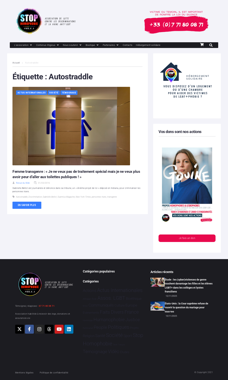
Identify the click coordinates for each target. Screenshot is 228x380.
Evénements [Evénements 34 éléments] (91, 312)
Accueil (16, 63)
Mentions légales (25, 372)
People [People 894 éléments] (100, 327)
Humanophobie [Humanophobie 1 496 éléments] (109, 319)
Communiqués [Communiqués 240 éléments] (101, 305)
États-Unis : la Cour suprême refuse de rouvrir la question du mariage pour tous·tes (186, 307)
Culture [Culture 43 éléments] (120, 305)
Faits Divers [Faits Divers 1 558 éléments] (112, 312)
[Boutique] (100, 45)
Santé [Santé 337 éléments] (100, 335)
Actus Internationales (31, 93)
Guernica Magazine (66, 197)
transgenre (112, 197)
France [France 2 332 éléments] (132, 312)
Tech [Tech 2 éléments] (115, 344)
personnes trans (99, 197)
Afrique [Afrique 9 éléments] (87, 298)
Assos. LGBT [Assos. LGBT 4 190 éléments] (111, 298)
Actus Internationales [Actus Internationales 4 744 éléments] (119, 290)
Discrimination (35, 197)
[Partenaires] (120, 45)
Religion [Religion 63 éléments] (89, 336)
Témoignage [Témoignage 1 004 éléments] (95, 351)
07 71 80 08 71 (47, 306)
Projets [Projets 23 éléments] (134, 328)
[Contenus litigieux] (51, 45)
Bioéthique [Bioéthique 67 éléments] (134, 299)
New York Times (83, 197)
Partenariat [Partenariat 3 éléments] (88, 328)
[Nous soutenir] (78, 45)
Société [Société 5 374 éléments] (114, 335)
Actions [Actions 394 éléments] (89, 290)
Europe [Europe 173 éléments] (131, 305)
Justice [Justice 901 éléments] (132, 319)
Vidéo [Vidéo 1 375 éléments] (113, 351)
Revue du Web (23, 183)
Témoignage (69, 93)
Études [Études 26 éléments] (124, 352)
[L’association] (24, 45)
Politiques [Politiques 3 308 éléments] (118, 327)
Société (53, 93)
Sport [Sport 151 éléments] (127, 336)
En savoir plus (27, 205)
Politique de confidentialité (58, 372)
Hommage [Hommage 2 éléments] (88, 320)
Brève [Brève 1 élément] (85, 306)
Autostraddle (22, 197)
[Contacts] (138, 45)
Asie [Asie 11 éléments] (94, 298)
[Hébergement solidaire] (162, 45)
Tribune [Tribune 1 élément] (121, 345)
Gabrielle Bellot (50, 197)
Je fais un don (187, 239)
